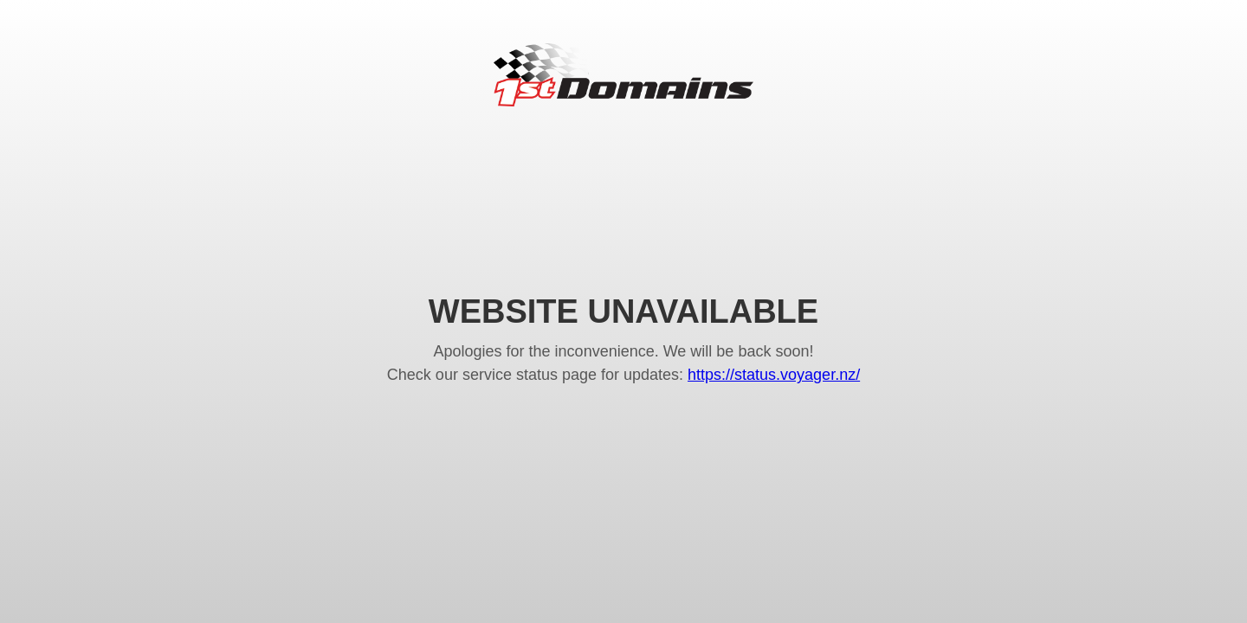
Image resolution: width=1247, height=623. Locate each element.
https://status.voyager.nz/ (774, 374)
